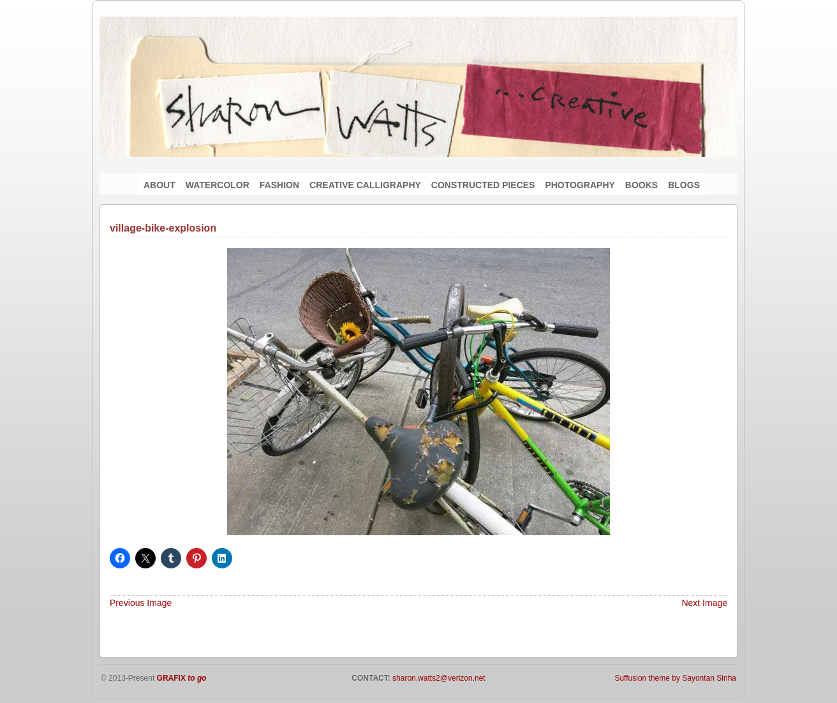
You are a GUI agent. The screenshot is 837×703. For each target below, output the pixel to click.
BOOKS (641, 185)
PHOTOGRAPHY (579, 185)
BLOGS (684, 185)
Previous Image (141, 603)
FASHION (279, 185)
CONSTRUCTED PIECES (483, 185)
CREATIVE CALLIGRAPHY (365, 185)
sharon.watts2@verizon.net (437, 678)
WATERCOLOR (217, 185)
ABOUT (159, 185)
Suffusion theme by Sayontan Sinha (675, 678)
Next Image (704, 603)
